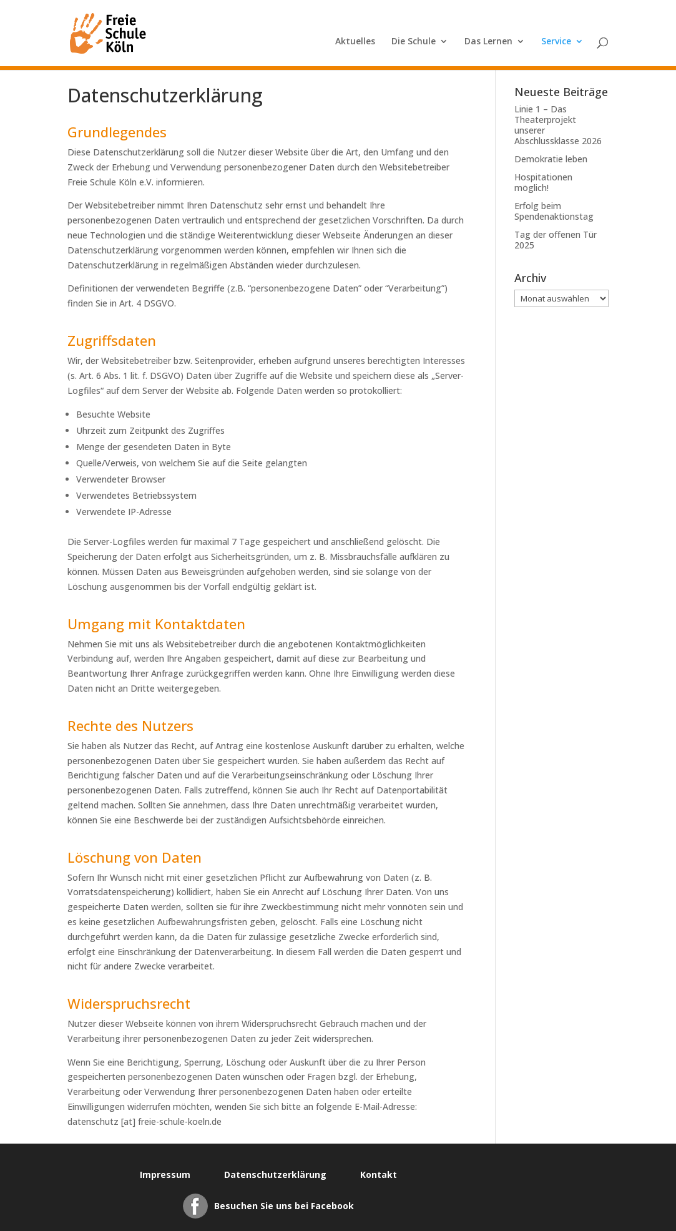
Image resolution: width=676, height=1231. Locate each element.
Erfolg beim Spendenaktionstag (554, 211)
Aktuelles (355, 42)
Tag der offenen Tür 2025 (555, 239)
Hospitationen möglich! (543, 182)
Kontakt (378, 1174)
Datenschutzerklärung (275, 1174)
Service (556, 42)
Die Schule (413, 42)
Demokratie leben (550, 159)
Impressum (165, 1174)
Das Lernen (488, 42)
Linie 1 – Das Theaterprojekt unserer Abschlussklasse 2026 (558, 125)
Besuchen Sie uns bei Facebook (284, 1206)
